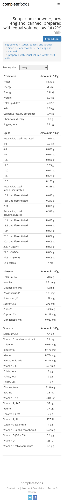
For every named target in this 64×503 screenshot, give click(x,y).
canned (12, 51)
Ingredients (11, 44)
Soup (11, 48)
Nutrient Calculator (33, 488)
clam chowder (25, 48)
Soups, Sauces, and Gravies (37, 44)
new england (44, 48)
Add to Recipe (52, 38)
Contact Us (12, 488)
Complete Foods (16, 5)
